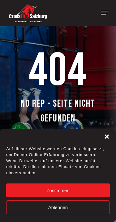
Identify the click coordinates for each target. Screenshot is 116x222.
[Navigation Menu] (104, 13)
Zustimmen (57, 190)
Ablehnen (58, 207)
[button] (107, 137)
